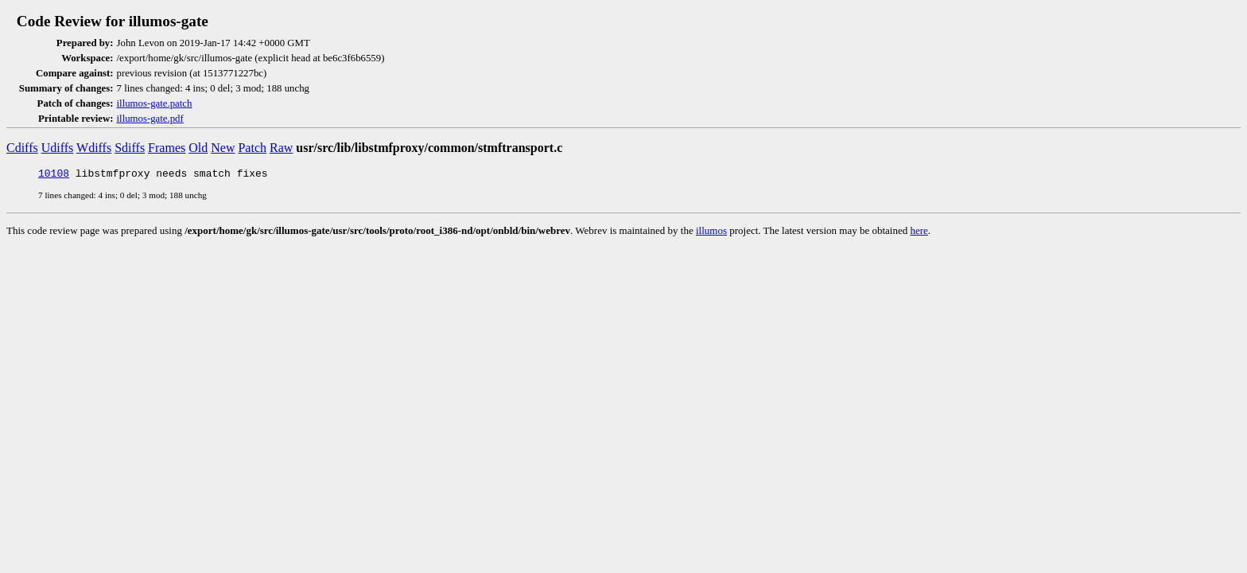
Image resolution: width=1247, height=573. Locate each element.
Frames (166, 147)
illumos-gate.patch (154, 103)
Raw (281, 147)
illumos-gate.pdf (150, 118)
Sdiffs (130, 147)
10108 (53, 175)
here (918, 233)
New (223, 147)
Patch (252, 147)
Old (198, 147)
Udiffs (57, 147)
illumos (711, 233)
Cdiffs (22, 147)
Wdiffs (93, 147)
